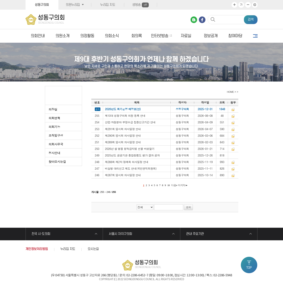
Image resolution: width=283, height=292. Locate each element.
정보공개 (211, 36)
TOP (249, 268)
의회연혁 (54, 118)
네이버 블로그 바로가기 (194, 19)
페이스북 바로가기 (202, 19)
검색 (251, 19)
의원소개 (62, 36)
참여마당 (235, 36)
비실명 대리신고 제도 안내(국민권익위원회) (131, 168)
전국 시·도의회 (41, 234)
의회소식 (112, 36)
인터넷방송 (159, 36)
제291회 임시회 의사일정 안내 (123, 129)
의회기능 (54, 127)
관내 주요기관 (195, 234)
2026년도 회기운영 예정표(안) (123, 109)
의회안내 (38, 36)
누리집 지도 (107, 5)
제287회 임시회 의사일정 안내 (123, 175)
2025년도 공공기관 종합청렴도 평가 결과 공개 (132, 155)
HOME (230, 92)
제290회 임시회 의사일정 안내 (123, 135)
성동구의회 (42, 5)
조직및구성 (56, 135)
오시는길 (93, 249)
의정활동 (87, 36)
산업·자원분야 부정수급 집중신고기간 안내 (130, 122)
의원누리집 (73, 5)
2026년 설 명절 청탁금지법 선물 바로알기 (130, 149)
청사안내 (54, 153)
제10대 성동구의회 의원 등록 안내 (125, 116)
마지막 (181, 185)
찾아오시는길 (57, 161)
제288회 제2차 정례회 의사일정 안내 (126, 162)
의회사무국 (56, 144)
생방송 (140, 5)
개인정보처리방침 (37, 249)
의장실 (53, 109)
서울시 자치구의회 (120, 234)
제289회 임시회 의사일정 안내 (123, 142)
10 (168, 185)
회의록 (136, 36)
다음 (173, 185)
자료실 (186, 36)
